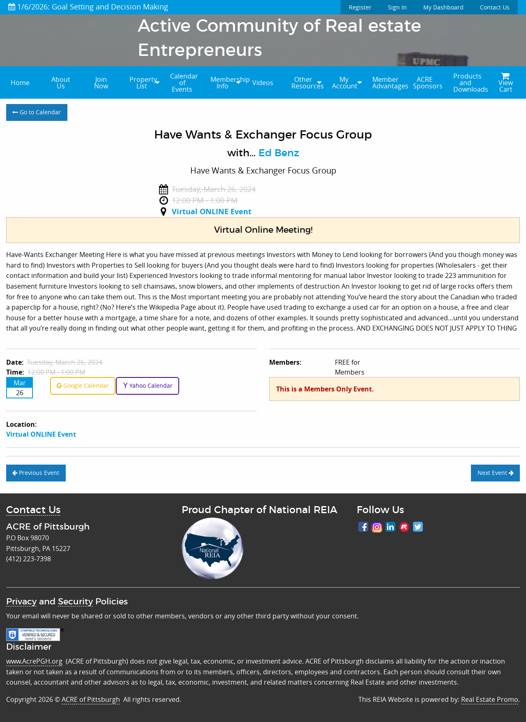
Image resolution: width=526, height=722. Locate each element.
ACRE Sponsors (428, 82)
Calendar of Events (184, 83)
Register (360, 7)
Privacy (21, 601)
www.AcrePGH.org (34, 661)
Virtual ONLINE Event (211, 211)
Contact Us (495, 7)
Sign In (397, 7)
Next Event (496, 473)
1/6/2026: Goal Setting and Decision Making (88, 7)
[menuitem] (20, 82)
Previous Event (35, 473)
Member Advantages (388, 82)
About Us (60, 82)
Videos (262, 82)
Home (20, 82)
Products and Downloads (469, 83)
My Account (345, 82)
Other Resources (307, 82)
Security (75, 601)
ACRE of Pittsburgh (91, 699)
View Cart (505, 83)
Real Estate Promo (489, 699)
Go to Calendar (36, 112)
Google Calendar (83, 385)
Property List (143, 82)
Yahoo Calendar (148, 385)
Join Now (101, 82)
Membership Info (226, 82)
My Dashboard (443, 7)
